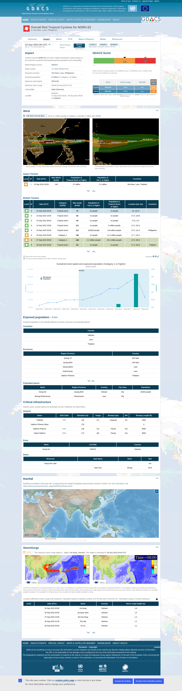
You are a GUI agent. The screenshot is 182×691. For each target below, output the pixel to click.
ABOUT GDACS (120, 641)
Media (103, 39)
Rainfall (142, 82)
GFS (92, 44)
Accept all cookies (123, 681)
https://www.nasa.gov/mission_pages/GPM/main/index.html (47, 484)
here (115, 73)
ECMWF (114, 44)
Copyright (93, 645)
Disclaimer (82, 645)
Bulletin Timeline (31, 198)
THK (64, 420)
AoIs (55, 317)
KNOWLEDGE (104, 20)
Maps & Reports (86, 39)
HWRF (103, 44)
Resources (117, 39)
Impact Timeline (30, 174)
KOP (64, 429)
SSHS (98, 116)
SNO (64, 433)
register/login (147, 1)
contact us (136, 1)
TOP (157, 110)
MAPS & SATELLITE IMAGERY (81, 20)
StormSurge (31, 545)
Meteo (59, 39)
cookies (157, 645)
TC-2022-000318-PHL (60, 69)
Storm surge (125, 82)
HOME (26, 20)
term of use (126, 1)
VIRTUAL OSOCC (56, 20)
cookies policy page (64, 680)
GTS (70, 39)
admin (156, 1)
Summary (32, 39)
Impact (46, 39)
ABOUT (116, 20)
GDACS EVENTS (38, 20)
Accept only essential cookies (149, 681)
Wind (108, 82)
